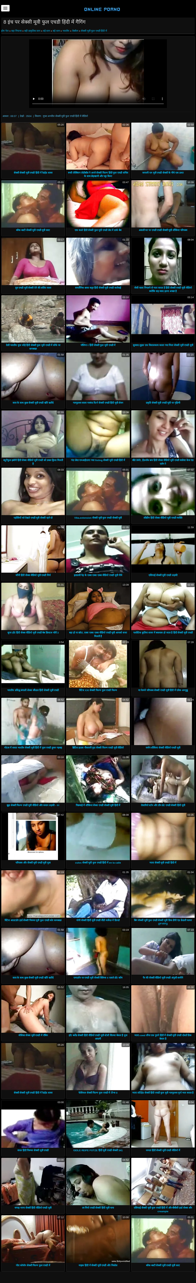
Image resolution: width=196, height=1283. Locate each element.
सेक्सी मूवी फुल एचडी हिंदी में (94, 30)
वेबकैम (75, 30)
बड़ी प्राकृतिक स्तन (32, 30)
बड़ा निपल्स (16, 30)
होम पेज (5, 30)
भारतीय (66, 30)
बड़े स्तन (46, 30)
